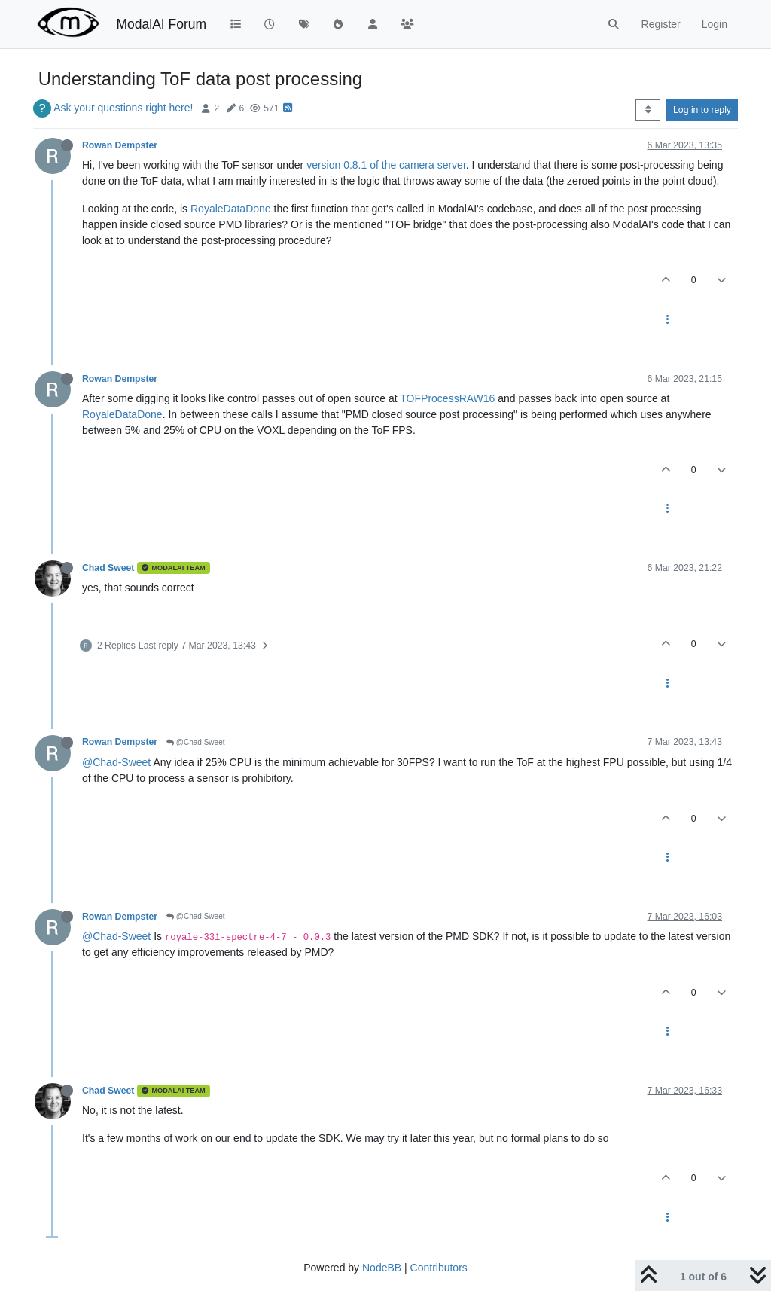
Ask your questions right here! (123, 108)
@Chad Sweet (195, 742)
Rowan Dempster (119, 145)
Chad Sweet (108, 568)
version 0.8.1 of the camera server (386, 165)
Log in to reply (702, 110)
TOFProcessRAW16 (447, 398)
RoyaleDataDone (230, 209)
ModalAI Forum (161, 24)
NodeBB (381, 1268)
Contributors (439, 1268)
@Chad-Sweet (116, 762)
